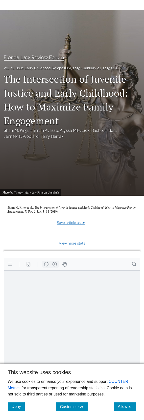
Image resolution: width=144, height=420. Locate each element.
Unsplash (53, 192)
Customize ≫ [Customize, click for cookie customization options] (74, 406)
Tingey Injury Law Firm (29, 192)
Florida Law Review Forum (34, 57)
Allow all (127, 406)
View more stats (72, 243)
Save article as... (71, 223)
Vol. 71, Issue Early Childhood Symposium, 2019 (42, 68)
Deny (18, 406)
